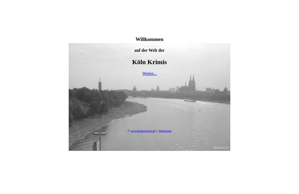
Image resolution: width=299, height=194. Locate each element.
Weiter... (149, 73)
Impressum (165, 130)
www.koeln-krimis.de (142, 130)
